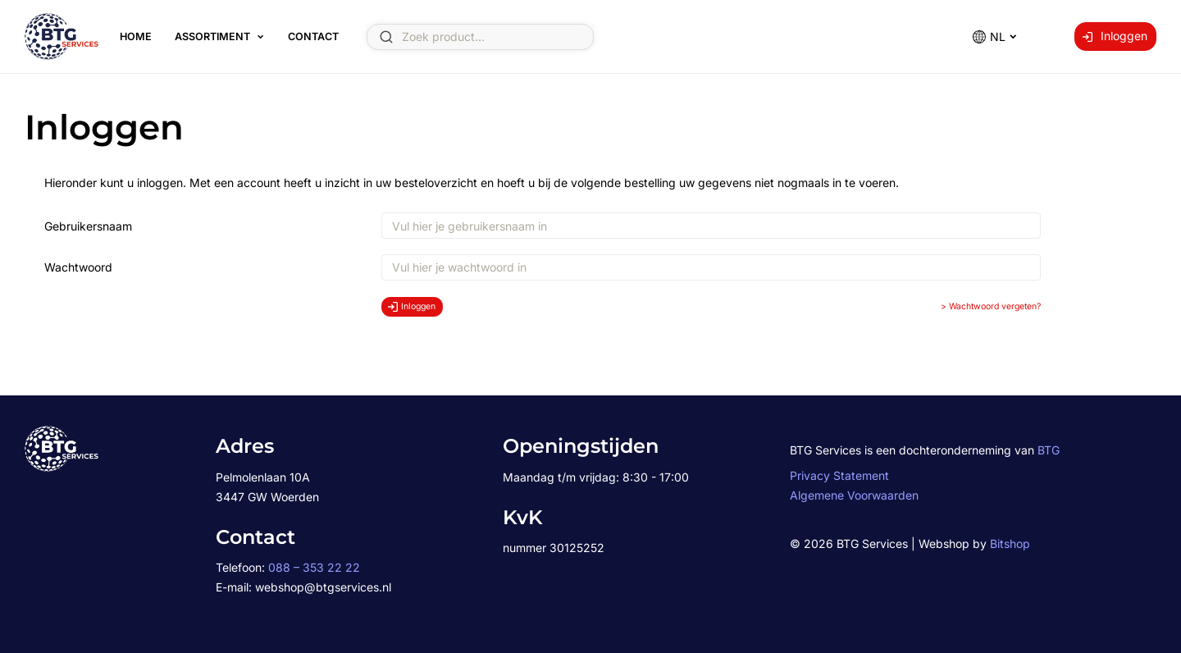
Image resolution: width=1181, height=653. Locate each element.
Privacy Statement (839, 475)
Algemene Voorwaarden (854, 495)
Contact (313, 36)
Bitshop (1010, 543)
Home (136, 36)
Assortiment (212, 36)
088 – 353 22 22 (314, 567)
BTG (1048, 450)
